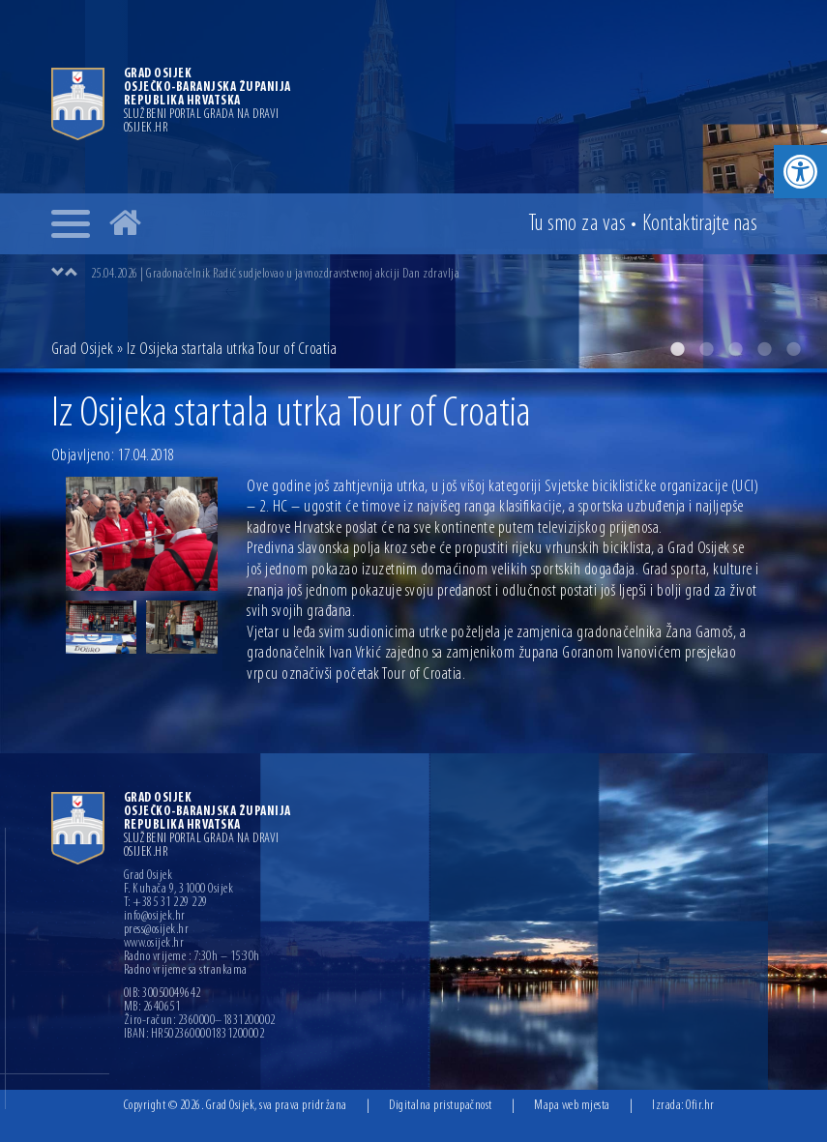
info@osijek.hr (155, 916)
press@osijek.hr (157, 930)
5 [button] (793, 349)
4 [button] (764, 349)
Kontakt (700, 224)
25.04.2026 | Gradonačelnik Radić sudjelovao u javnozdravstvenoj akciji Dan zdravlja (275, 274)
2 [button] (706, 349)
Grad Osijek (82, 349)
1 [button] (677, 349)
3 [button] (735, 349)
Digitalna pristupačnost (440, 1105)
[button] (800, 171)
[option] (413, 184)
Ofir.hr (700, 1105)
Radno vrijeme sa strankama (186, 971)
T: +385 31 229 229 (166, 903)
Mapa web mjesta (572, 1105)
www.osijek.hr (154, 944)
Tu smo (577, 224)
